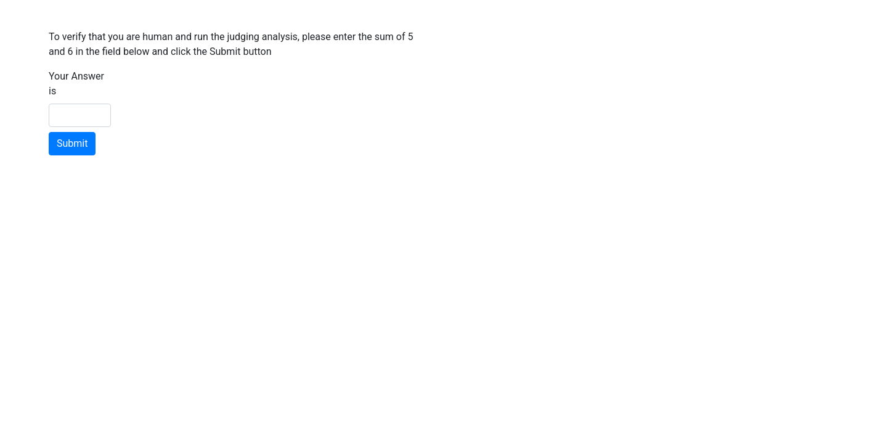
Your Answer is (76, 83)
